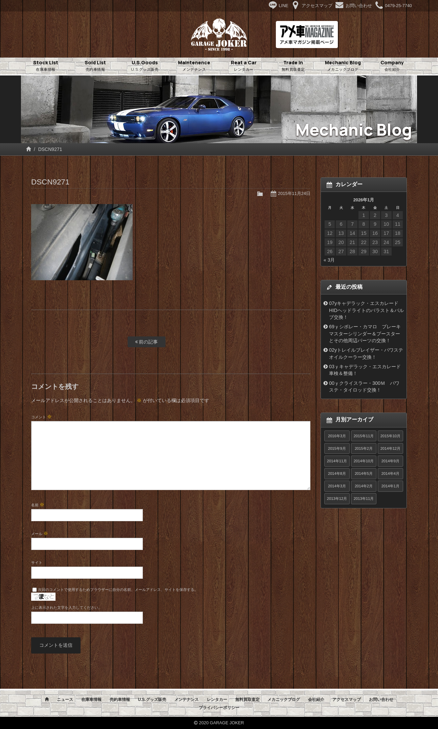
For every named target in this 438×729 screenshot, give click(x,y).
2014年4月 (390, 473)
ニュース (65, 699)
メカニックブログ (283, 699)
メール (39, 533)
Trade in (293, 66)
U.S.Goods (145, 66)
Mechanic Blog (343, 66)
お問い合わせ (381, 699)
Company (392, 66)
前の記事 (146, 342)
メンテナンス (186, 699)
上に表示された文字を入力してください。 (66, 607)
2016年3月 (337, 436)
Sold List (95, 66)
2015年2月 (364, 448)
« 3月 (329, 260)
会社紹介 (316, 699)
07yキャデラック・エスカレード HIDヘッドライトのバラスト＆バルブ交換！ (366, 310)
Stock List (45, 66)
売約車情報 (120, 699)
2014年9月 (390, 461)
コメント (41, 416)
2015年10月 (390, 436)
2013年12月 (337, 498)
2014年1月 (390, 486)
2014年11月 (337, 461)
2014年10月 (364, 461)
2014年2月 (364, 486)
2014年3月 (337, 486)
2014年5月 (364, 473)
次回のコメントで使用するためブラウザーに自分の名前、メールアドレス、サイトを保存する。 (118, 590)
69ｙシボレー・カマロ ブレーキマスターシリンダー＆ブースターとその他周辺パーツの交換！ (365, 333)
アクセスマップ (346, 699)
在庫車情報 (91, 699)
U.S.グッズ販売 (152, 699)
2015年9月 (337, 448)
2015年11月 (364, 436)
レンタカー (217, 699)
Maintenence (194, 66)
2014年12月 (390, 448)
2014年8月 (337, 473)
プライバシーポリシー (219, 707)
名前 (37, 504)
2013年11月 (364, 498)
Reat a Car (243, 66)
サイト (36, 562)
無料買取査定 (247, 699)
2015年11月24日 (294, 193)
